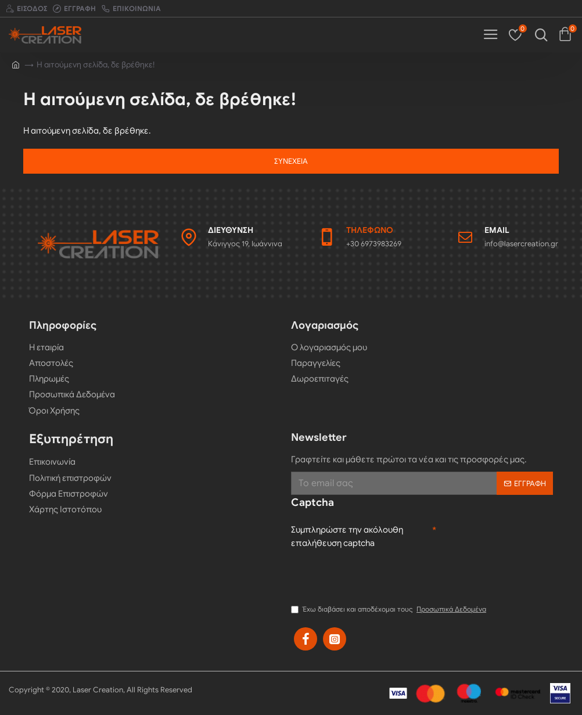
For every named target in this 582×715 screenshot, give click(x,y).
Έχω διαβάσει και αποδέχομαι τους (389, 609)
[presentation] (379, 575)
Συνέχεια (291, 161)
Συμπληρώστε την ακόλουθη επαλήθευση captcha (347, 536)
